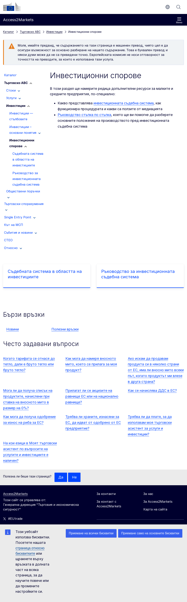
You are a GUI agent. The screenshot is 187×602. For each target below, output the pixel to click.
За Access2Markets (157, 501)
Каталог (8, 31)
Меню (179, 20)
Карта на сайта (155, 509)
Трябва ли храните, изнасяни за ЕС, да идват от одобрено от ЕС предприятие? (93, 422)
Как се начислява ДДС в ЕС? (152, 390)
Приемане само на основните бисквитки (150, 533)
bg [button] (167, 7)
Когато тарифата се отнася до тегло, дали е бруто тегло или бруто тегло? (29, 364)
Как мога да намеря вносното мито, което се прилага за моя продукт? (91, 364)
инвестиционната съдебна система (124, 103)
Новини (12, 329)
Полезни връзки (65, 329)
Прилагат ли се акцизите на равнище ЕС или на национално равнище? (91, 396)
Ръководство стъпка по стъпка (84, 115)
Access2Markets (15, 494)
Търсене (178, 7)
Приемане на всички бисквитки (91, 533)
